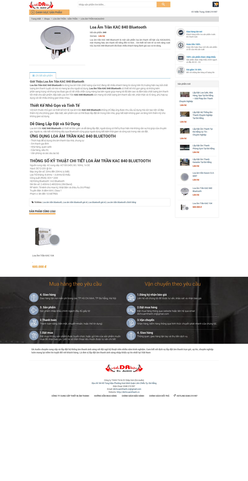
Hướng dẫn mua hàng (105, 472)
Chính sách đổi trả (159, 472)
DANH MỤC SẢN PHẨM (46, 12)
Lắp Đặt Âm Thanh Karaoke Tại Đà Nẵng (202, 161)
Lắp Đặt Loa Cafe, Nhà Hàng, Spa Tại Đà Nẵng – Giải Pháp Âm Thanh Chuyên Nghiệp (196, 97)
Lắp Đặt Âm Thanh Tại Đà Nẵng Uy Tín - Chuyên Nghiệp (203, 131)
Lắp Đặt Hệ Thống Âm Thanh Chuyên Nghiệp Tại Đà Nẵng (202, 115)
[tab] (43, 75)
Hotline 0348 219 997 (185, 472)
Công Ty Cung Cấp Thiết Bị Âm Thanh (70, 472)
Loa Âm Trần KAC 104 (43, 332)
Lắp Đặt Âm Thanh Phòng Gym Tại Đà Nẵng (203, 147)
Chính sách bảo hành (133, 472)
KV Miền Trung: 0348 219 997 (203, 11)
